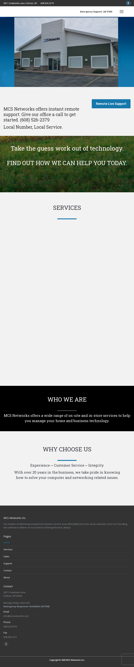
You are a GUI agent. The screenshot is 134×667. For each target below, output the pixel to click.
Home (6, 542)
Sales (6, 556)
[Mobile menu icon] (121, 11)
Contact (7, 570)
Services (8, 549)
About (6, 577)
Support (7, 563)
